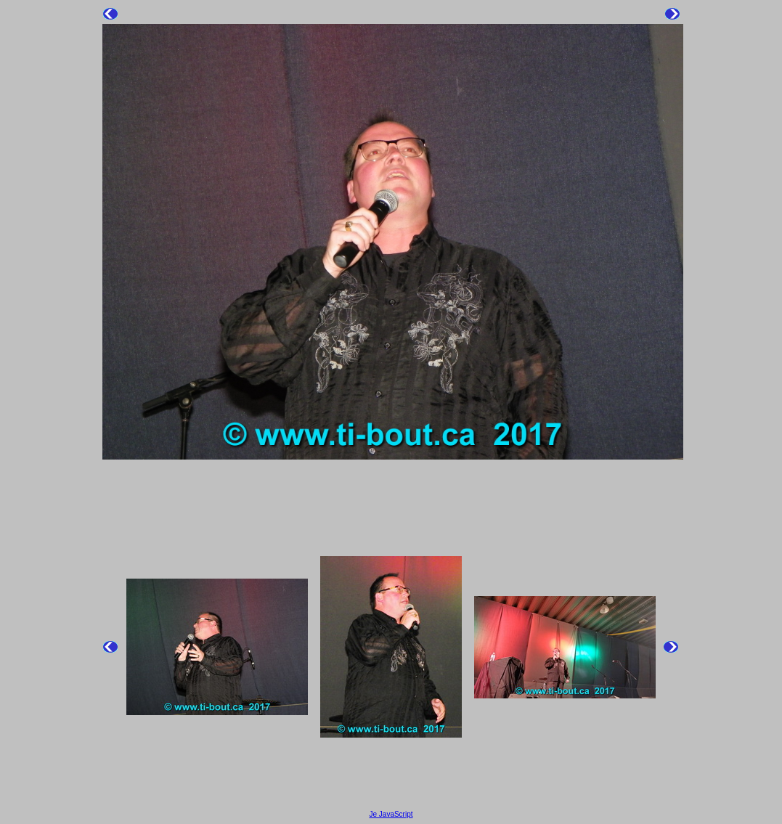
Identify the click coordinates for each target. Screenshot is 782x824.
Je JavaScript (390, 814)
